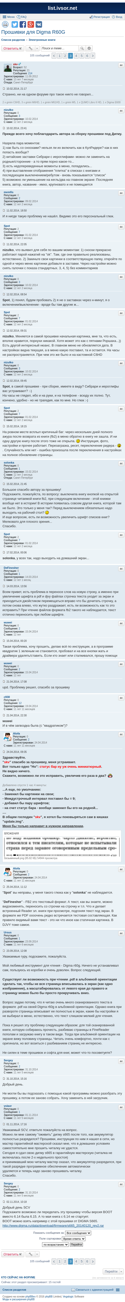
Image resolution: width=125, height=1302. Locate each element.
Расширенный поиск (89, 48)
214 (30, 73)
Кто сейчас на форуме (18, 1277)
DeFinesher (11, 567)
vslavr (8, 1105)
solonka (9, 462)
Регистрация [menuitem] (102, 16)
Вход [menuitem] (119, 16)
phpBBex (30, 1296)
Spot (7, 225)
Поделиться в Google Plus (31, 24)
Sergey (8, 1060)
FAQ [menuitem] (24, 16)
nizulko (8, 109)
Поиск (82, 48)
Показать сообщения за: (62, 1233)
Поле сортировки (62, 1239)
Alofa (16, 733)
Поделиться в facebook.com (23, 24)
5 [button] (81, 56)
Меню (11, 16)
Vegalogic (68, 1296)
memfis (9, 192)
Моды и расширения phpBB (19, 1299)
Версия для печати (5, 24)
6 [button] (87, 56)
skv (15, 64)
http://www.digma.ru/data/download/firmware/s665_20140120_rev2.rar (53, 1225)
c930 (7, 696)
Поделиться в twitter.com (15, 24)
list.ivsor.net (62, 8)
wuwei (8, 622)
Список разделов (14, 1289)
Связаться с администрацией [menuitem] (94, 1289)
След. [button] (92, 56)
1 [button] (59, 56)
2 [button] (65, 56)
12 (20, 703)
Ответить (11, 48)
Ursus (8, 932)
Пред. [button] (54, 56)
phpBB (49, 1296)
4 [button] (76, 56)
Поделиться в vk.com (39, 24)
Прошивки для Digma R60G (33, 32)
